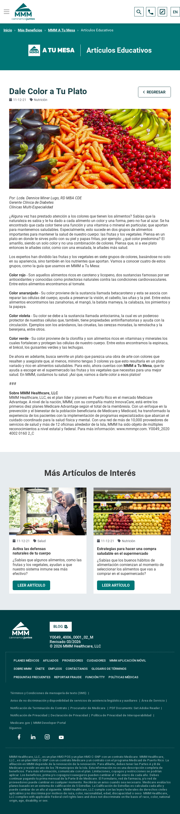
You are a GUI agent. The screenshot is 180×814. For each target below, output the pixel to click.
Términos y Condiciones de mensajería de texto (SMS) (48, 693)
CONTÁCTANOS (77, 668)
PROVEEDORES (72, 660)
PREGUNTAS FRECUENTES (32, 677)
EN (175, 12)
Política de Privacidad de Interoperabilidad (121, 715)
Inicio (8, 30)
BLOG (60, 626)
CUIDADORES (96, 660)
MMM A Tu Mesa (61, 30)
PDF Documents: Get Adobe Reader (134, 708)
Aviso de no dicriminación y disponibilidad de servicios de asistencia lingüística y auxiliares (74, 700)
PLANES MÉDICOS (26, 660)
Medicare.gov (20, 723)
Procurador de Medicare (88, 708)
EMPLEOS (55, 668)
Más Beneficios (30, 30)
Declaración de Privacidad (69, 715)
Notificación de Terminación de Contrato (38, 708)
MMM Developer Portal (49, 723)
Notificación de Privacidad (28, 715)
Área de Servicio (153, 700)
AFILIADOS (50, 660)
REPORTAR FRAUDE (68, 677)
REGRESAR (156, 92)
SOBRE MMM (22, 668)
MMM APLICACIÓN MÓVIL (127, 660)
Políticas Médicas (123, 677)
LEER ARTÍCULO (31, 585)
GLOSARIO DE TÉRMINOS (108, 668)
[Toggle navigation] (6, 11)
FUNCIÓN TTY (95, 677)
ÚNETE (40, 668)
